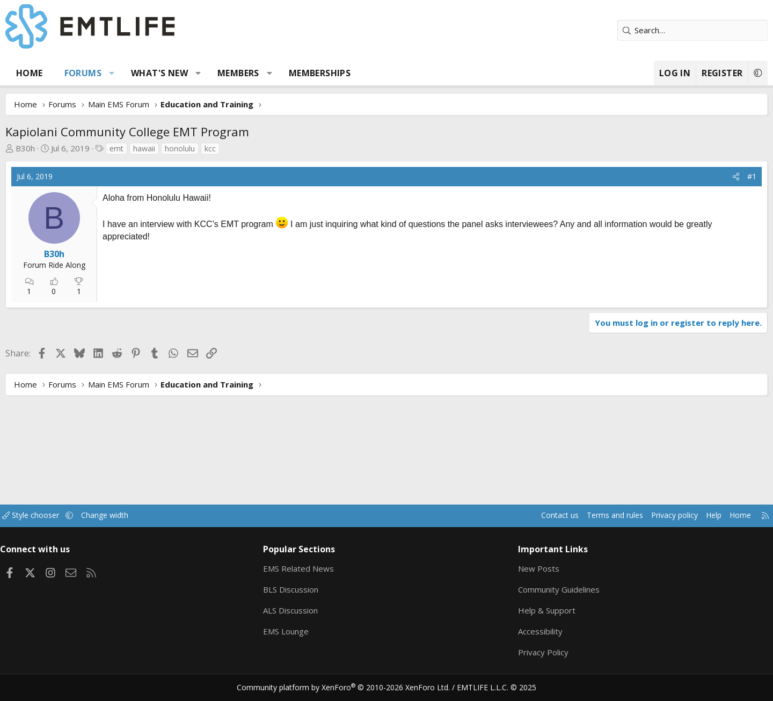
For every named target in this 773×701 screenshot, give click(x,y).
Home (69, 73)
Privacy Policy (528, 652)
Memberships (360, 73)
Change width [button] (159, 515)
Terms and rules (556, 515)
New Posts (523, 569)
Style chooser (81, 515)
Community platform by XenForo (350, 688)
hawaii (184, 148)
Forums (123, 73)
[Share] (695, 177)
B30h (65, 148)
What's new (199, 73)
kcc (250, 148)
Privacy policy (620, 515)
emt (157, 148)
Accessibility (525, 631)
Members (279, 73)
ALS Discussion (307, 610)
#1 (711, 176)
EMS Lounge (302, 631)
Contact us (498, 515)
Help (662, 515)
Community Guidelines (544, 590)
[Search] (652, 30)
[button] (152, 73)
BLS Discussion (307, 590)
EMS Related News (315, 569)
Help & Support (531, 610)
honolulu (220, 148)
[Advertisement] (228, 320)
